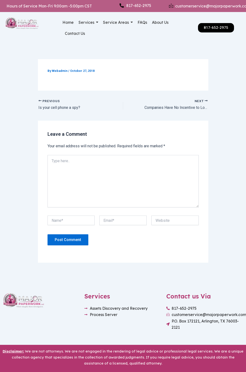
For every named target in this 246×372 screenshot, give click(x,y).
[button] (88, 22)
